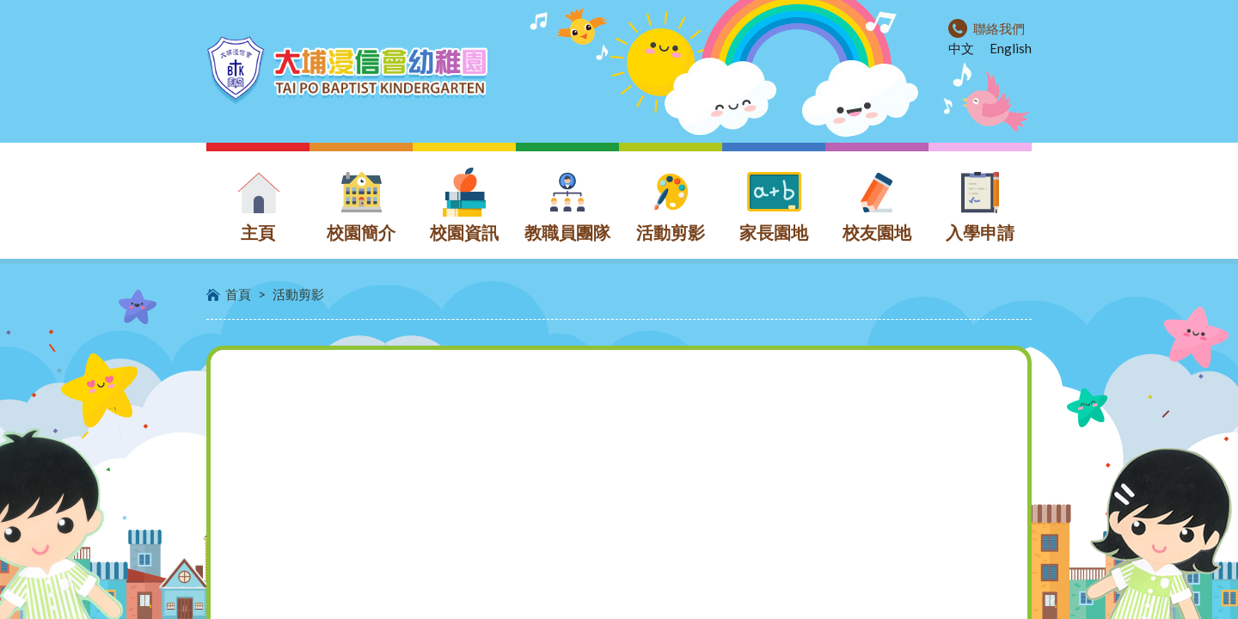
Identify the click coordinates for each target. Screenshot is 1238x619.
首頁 (238, 294)
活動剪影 (298, 294)
